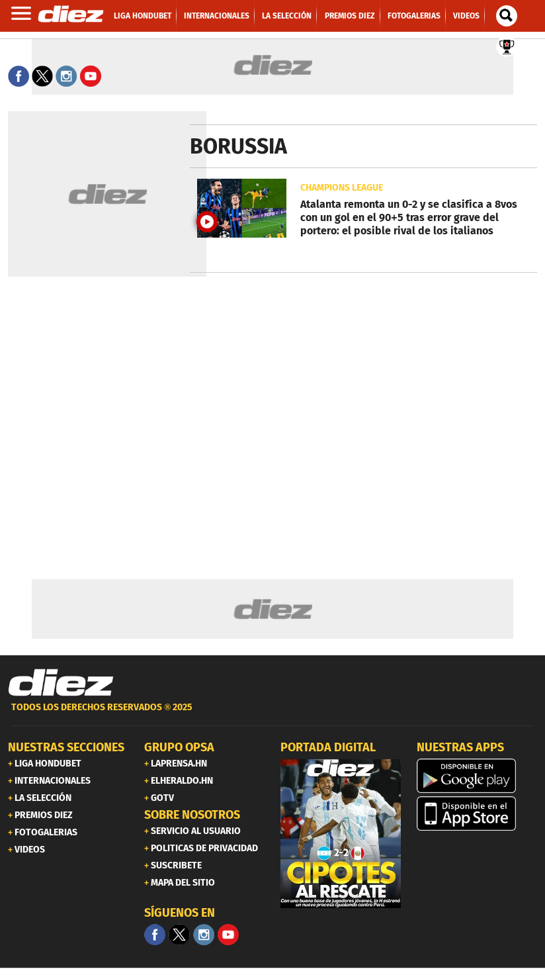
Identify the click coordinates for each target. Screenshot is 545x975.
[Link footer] (61, 683)
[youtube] (228, 935)
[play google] (477, 776)
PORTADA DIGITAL (328, 747)
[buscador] (506, 15)
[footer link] (272, 714)
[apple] (477, 813)
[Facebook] (154, 935)
